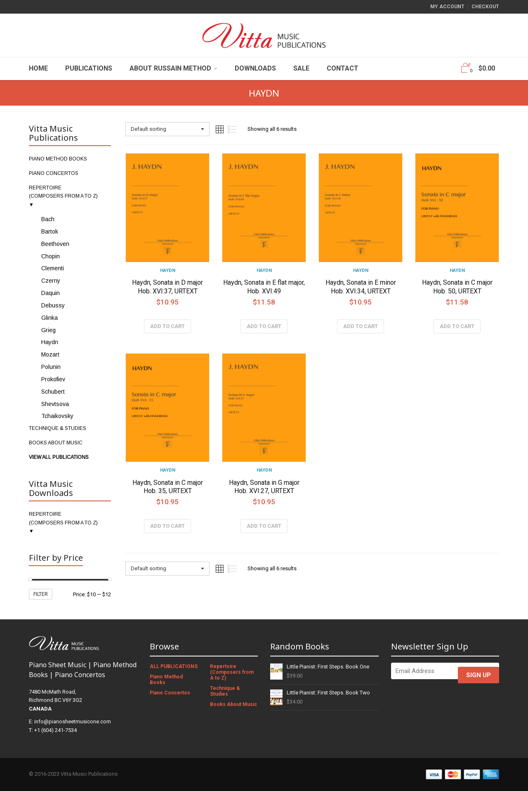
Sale (301, 68)
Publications (88, 68)
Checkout (485, 6)
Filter (40, 594)
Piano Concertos (170, 693)
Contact (342, 68)
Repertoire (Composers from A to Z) (232, 672)
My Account (447, 6)
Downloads (255, 68)
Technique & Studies (225, 691)
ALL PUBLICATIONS (174, 666)
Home (38, 68)
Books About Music (233, 704)
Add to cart (167, 326)
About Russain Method (170, 68)
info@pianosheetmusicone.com (72, 721)
